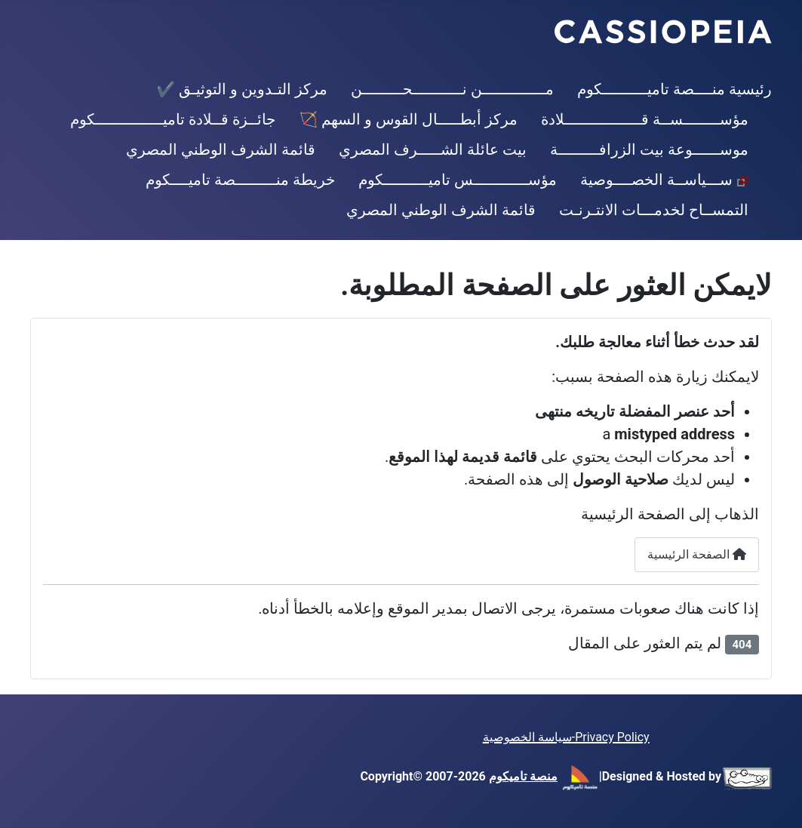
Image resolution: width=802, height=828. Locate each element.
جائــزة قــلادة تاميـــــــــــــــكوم (172, 119)
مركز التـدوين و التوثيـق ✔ (241, 89)
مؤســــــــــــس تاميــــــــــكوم (457, 180)
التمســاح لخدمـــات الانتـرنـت (653, 210)
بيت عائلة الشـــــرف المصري (433, 149)
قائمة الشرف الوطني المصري (220, 149)
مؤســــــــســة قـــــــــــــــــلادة (644, 119)
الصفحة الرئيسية (696, 554)
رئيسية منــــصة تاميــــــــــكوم (674, 89)
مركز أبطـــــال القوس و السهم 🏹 (408, 119)
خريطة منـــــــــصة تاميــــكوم (240, 180)
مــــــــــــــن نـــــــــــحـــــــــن (452, 89)
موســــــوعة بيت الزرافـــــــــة (649, 149)
